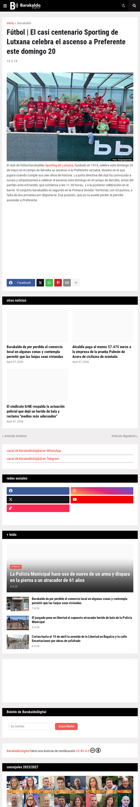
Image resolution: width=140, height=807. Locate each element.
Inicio (10, 23)
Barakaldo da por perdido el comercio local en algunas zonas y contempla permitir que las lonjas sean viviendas (35, 352)
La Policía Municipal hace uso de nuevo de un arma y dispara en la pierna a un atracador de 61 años (70, 577)
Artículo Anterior (15, 436)
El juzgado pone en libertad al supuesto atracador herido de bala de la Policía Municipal (82, 620)
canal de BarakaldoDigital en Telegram (33, 458)
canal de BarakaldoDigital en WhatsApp (34, 450)
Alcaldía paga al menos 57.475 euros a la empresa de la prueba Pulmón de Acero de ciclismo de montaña (101, 352)
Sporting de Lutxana (59, 165)
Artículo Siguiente (124, 436)
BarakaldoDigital (18, 751)
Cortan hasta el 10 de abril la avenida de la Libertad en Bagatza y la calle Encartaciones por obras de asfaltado (79, 639)
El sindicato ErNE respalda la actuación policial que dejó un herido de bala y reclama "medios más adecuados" (36, 411)
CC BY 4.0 (88, 750)
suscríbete (66, 726)
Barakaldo (24, 23)
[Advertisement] (70, 239)
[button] (5, 6)
